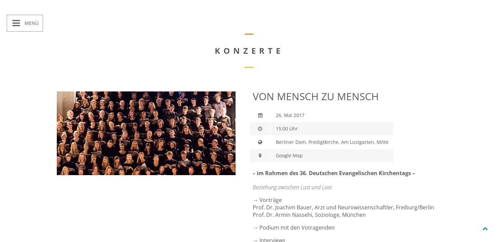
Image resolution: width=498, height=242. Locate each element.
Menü (31, 23)
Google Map (289, 155)
